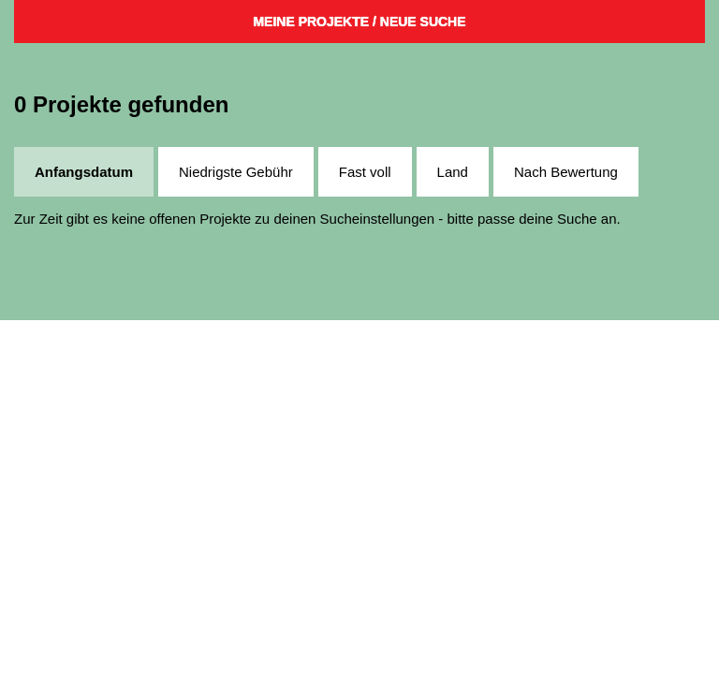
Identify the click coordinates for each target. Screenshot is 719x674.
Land (452, 172)
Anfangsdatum (84, 172)
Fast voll (365, 172)
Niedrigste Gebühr (236, 172)
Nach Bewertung (566, 172)
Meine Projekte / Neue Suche (359, 21)
